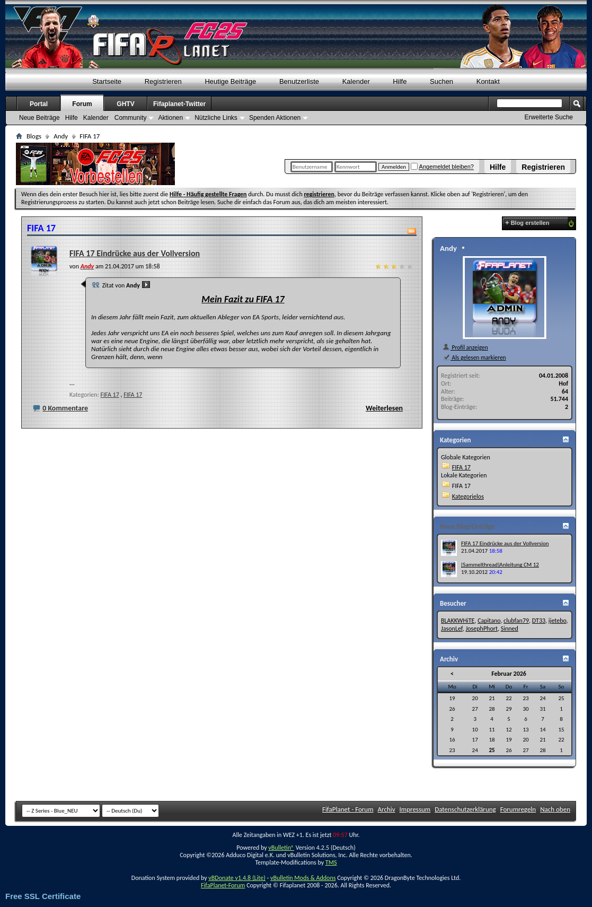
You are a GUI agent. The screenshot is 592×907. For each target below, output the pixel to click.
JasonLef (452, 628)
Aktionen (170, 117)
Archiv (386, 809)
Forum (82, 104)
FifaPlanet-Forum (223, 885)
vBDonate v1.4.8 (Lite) (237, 878)
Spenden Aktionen (275, 117)
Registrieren (543, 167)
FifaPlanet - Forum (348, 809)
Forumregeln (518, 809)
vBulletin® (281, 847)
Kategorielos (468, 496)
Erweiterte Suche (549, 117)
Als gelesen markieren (474, 357)
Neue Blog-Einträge (467, 526)
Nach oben (555, 809)
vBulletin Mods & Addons (302, 878)
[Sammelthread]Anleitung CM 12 (500, 564)
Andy (61, 136)
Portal (39, 104)
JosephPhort (481, 628)
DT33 (538, 620)
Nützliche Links (216, 117)
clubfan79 (516, 620)
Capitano (489, 620)
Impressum (415, 809)
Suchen (441, 81)
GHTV (125, 104)
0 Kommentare (65, 408)
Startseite (106, 81)
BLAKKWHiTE (457, 620)
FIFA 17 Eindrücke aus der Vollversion (134, 253)
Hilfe (498, 167)
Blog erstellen (527, 222)
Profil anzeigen (465, 347)
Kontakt (488, 81)
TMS (331, 862)
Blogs (33, 136)
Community (130, 117)
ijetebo (558, 620)
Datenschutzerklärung (465, 809)
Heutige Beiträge (230, 81)
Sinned (509, 628)
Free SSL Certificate (43, 896)
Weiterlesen (384, 408)
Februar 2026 (508, 673)
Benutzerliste (299, 81)
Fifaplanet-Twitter (179, 104)
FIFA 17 (110, 394)
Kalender (356, 81)
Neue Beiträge (39, 117)
